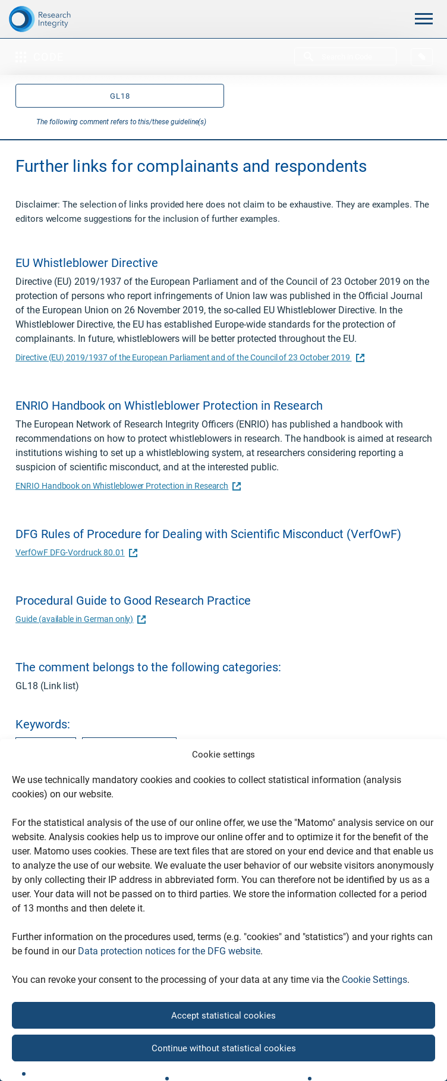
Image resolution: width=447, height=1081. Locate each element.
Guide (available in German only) (79, 619)
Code (39, 57)
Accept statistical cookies (223, 1015)
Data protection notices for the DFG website (169, 951)
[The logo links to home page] (56, 19)
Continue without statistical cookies (224, 1048)
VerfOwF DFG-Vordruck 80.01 (74, 552)
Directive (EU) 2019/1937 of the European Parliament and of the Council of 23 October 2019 (188, 357)
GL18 (120, 96)
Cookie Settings (374, 979)
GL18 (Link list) (47, 686)
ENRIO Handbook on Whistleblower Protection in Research (126, 486)
